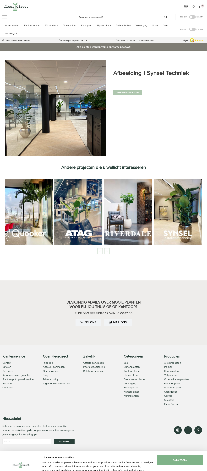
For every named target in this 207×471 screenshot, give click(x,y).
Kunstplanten (131, 396)
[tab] (22, 380)
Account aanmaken (54, 367)
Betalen (6, 367)
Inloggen (48, 363)
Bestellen (7, 383)
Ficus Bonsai (171, 404)
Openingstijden (51, 371)
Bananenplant (172, 383)
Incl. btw (183, 17)
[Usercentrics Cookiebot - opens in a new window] (21, 464)
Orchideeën (171, 392)
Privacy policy (50, 379)
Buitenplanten (132, 367)
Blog (45, 375)
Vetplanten (170, 375)
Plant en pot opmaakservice (18, 379)
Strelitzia (169, 400)
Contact (6, 363)
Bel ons (88, 322)
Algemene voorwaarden (56, 383)
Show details (49, 464)
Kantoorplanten (132, 371)
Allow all (180, 441)
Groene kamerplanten (176, 379)
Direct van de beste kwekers (17, 40)
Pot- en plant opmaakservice (74, 40)
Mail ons (118, 322)
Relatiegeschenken (94, 371)
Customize (180, 453)
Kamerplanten (132, 392)
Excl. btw (199, 17)
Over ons (7, 387)
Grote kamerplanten (135, 379)
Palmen (168, 367)
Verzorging (130, 383)
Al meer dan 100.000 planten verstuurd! (136, 40)
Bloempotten (131, 387)
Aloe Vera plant (173, 387)
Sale (126, 363)
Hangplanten (171, 371)
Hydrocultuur (131, 375)
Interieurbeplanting (94, 367)
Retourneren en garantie (16, 375)
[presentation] (100, 251)
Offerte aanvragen (127, 92)
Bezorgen (7, 371)
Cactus (168, 396)
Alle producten (172, 363)
